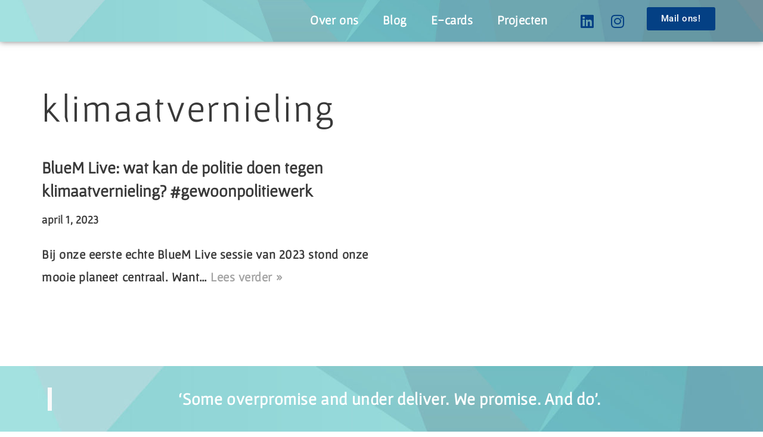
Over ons (325, 20)
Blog (387, 20)
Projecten (520, 20)
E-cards (446, 20)
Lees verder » (291, 281)
